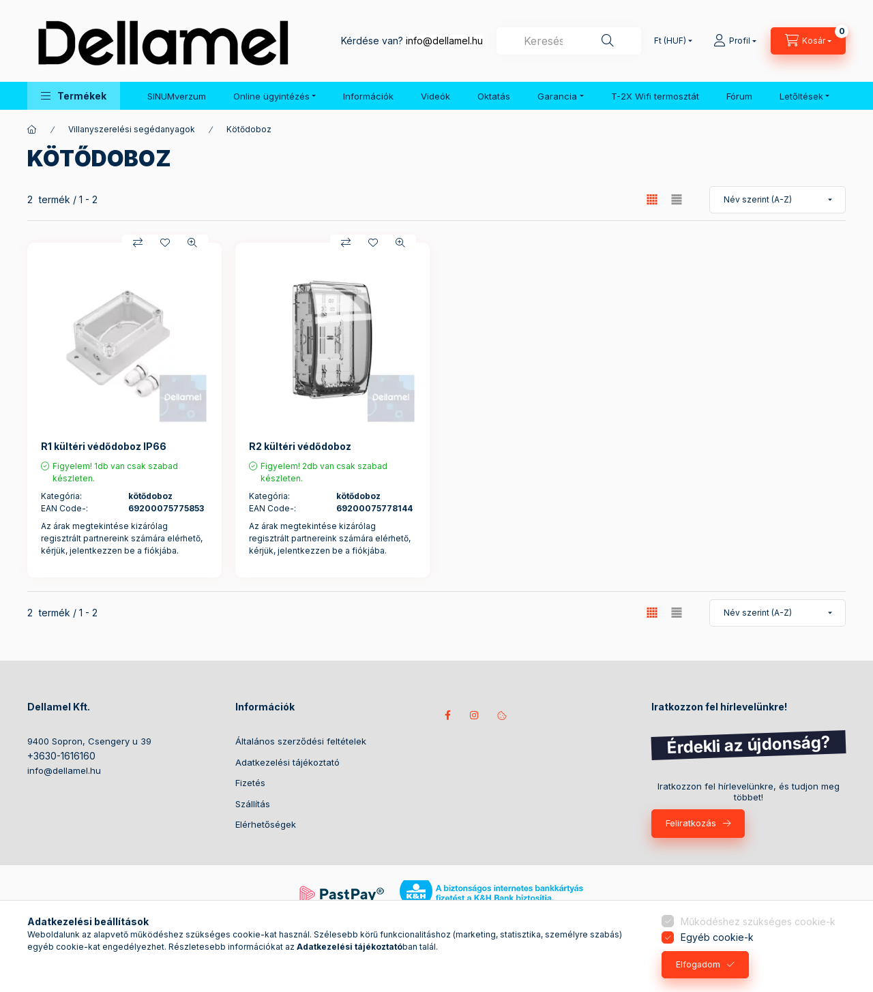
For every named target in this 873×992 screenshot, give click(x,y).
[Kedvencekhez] (165, 243)
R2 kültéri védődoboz (300, 446)
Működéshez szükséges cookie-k (758, 921)
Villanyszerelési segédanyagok (131, 129)
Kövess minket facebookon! (447, 715)
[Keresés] (607, 41)
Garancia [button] (557, 96)
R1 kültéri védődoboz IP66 (103, 446)
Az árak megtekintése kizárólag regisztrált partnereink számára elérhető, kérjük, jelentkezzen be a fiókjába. (122, 538)
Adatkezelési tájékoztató (287, 762)
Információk (368, 96)
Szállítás (252, 803)
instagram (474, 715)
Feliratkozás (691, 822)
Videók (435, 96)
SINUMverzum (176, 96)
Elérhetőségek (265, 824)
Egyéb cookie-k (717, 937)
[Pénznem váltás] (670, 40)
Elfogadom (698, 964)
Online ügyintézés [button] (271, 96)
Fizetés (250, 782)
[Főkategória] (32, 129)
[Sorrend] (777, 199)
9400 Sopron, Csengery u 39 (89, 741)
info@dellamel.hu (444, 40)
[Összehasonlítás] (137, 243)
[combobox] (569, 41)
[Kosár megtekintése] (808, 41)
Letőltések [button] (801, 96)
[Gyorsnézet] (192, 243)
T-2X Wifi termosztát (655, 96)
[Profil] (735, 41)
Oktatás (493, 96)
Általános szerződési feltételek (300, 741)
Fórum (739, 96)
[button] (73, 96)
